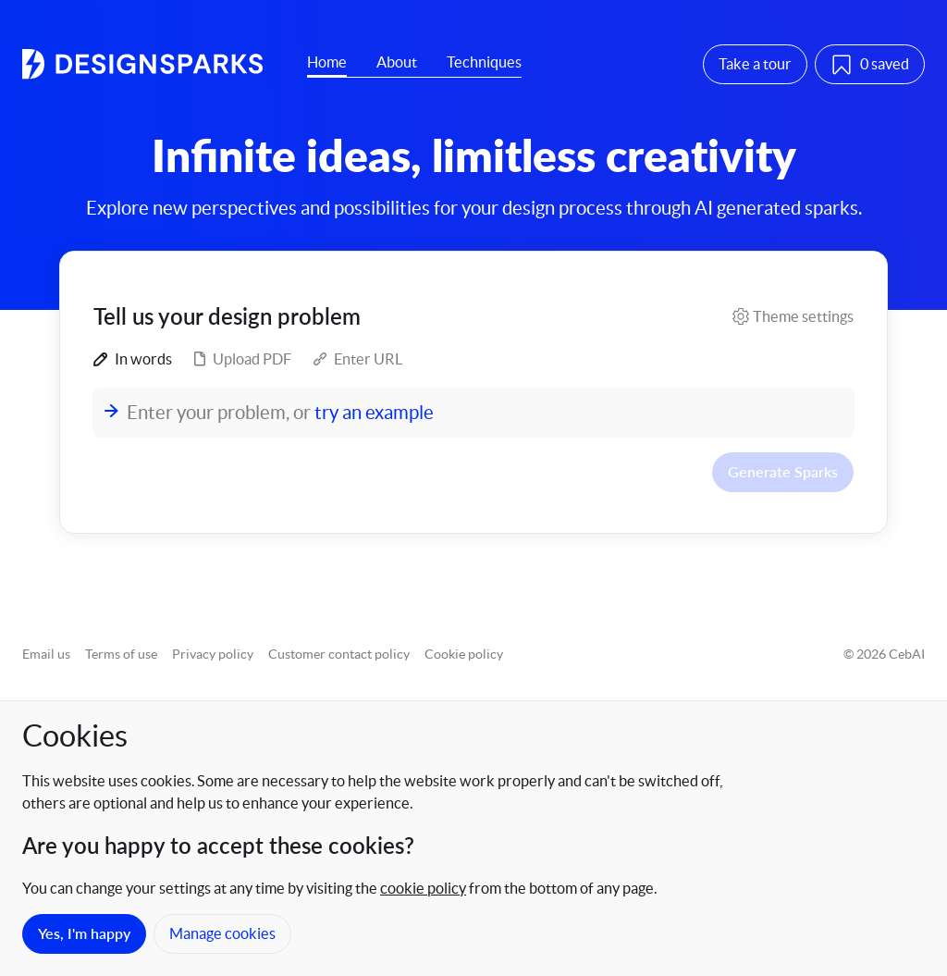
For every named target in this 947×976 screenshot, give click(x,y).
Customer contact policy (339, 654)
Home (327, 62)
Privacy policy (212, 654)
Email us (46, 654)
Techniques (484, 62)
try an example (374, 412)
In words (132, 359)
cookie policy (423, 888)
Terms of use (121, 654)
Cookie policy (463, 654)
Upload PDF (242, 359)
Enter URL (358, 359)
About (396, 62)
